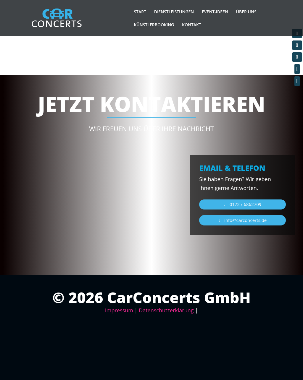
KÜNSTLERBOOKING (154, 25)
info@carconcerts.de (245, 220)
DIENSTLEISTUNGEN (174, 12)
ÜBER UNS (246, 12)
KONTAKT (191, 25)
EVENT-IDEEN (215, 12)
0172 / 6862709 (246, 204)
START (140, 12)
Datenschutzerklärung (166, 310)
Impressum (119, 310)
